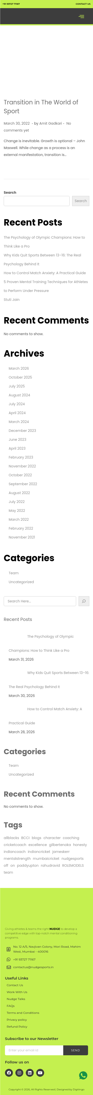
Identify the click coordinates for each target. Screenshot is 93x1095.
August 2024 (19, 395)
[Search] (84, 601)
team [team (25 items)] (8, 872)
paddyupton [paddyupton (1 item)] (28, 865)
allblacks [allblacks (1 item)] (11, 837)
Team (14, 573)
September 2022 (23, 483)
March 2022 (19, 519)
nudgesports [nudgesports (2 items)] (73, 858)
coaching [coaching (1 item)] (71, 837)
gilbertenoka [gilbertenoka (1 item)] (60, 844)
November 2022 (22, 466)
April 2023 (17, 448)
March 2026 (19, 368)
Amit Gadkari (50, 123)
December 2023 (22, 430)
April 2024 (17, 412)
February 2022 (21, 528)
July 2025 (17, 386)
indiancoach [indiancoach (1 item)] (15, 851)
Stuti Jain (12, 299)
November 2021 (22, 537)
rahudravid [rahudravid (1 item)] (50, 865)
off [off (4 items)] (6, 865)
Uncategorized (21, 581)
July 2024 (17, 404)
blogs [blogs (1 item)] (36, 837)
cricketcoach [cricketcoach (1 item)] (15, 844)
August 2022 (19, 492)
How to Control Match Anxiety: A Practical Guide (45, 272)
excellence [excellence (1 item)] (38, 844)
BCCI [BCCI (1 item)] (25, 837)
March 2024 (19, 421)
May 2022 (17, 510)
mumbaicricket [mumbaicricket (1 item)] (46, 858)
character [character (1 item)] (52, 837)
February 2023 (21, 457)
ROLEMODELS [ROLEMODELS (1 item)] (73, 865)
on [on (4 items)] (12, 865)
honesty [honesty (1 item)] (80, 844)
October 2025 (20, 377)
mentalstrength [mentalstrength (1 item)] (17, 858)
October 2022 (20, 475)
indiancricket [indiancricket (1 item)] (39, 851)
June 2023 (17, 439)
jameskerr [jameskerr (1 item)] (61, 851)
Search (10, 192)
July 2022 (17, 501)
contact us (83, 3)
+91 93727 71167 (11, 3)
